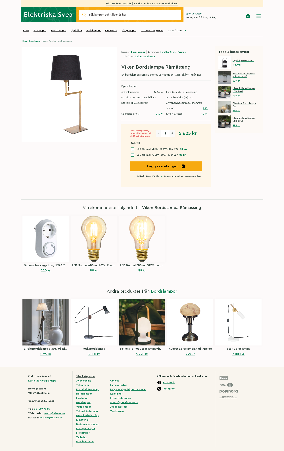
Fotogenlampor (85, 428)
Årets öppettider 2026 (124, 402)
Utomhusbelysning (152, 30)
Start (26, 30)
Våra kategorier (85, 376)
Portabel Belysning (87, 389)
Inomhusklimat (85, 441)
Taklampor (40, 30)
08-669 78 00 (42, 409)
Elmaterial (111, 30)
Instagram (169, 388)
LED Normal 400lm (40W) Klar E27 (157, 149)
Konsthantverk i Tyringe (173, 52)
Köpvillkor (116, 394)
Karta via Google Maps (42, 381)
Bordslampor (58, 30)
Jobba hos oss (119, 407)
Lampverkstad (118, 385)
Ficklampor (82, 433)
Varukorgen (117, 411)
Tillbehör (81, 437)
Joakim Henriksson (145, 56)
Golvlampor (93, 30)
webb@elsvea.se (54, 413)
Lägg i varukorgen (166, 166)
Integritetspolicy (120, 398)
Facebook (169, 382)
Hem (24, 41)
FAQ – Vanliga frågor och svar (128, 389)
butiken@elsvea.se (50, 417)
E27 (205, 108)
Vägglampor (129, 30)
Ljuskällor (76, 30)
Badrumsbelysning (87, 424)
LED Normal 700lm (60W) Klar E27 (157, 155)
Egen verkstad (194, 13)
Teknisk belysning (87, 411)
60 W (204, 114)
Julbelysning (83, 381)
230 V (159, 114)
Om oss (114, 381)
